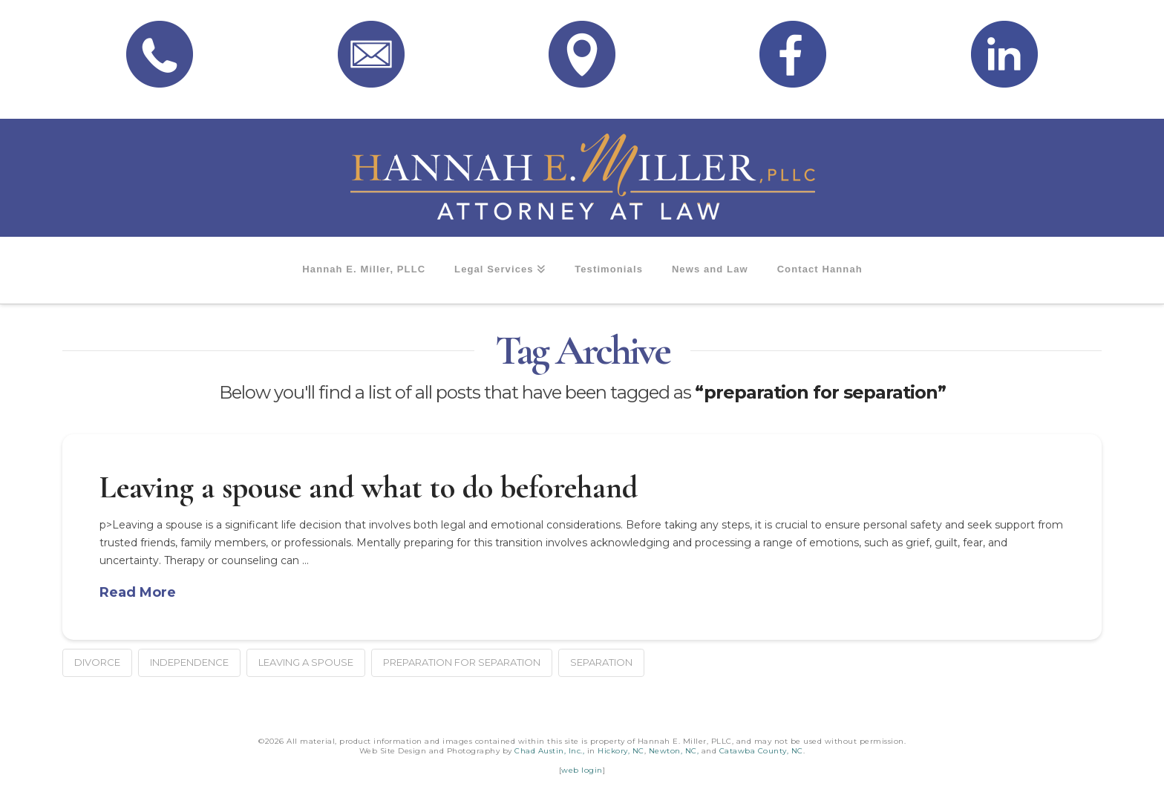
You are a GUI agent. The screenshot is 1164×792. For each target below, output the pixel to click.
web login (582, 770)
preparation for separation (461, 662)
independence (189, 662)
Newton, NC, (674, 751)
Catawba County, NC (761, 751)
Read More (137, 592)
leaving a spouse (305, 662)
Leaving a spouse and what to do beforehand (368, 487)
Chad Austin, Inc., (549, 751)
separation (601, 662)
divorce (97, 662)
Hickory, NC (621, 751)
